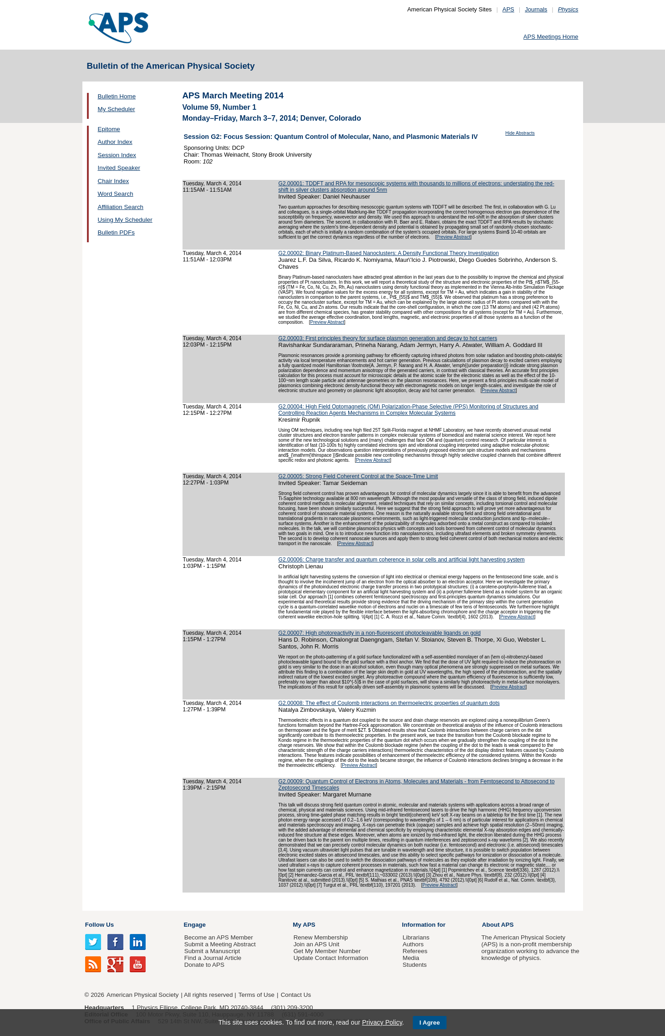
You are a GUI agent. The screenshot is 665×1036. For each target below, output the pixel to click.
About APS (498, 924)
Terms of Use (256, 994)
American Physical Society (142, 994)
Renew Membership (321, 937)
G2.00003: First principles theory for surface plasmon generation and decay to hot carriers (388, 338)
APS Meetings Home (551, 36)
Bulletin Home (117, 96)
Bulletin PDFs (116, 232)
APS (508, 9)
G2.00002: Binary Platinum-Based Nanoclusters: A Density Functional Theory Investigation (389, 253)
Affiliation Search (121, 207)
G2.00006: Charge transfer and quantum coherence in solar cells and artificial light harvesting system (402, 559)
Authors (412, 944)
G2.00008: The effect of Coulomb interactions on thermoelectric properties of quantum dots (389, 703)
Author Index (115, 141)
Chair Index (113, 181)
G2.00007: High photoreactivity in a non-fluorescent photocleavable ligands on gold (380, 633)
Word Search (115, 193)
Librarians (415, 937)
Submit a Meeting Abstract (220, 944)
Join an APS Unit (317, 944)
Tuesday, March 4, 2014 (212, 183)
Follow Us (99, 924)
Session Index (117, 155)
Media (410, 957)
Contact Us (296, 994)
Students (414, 964)
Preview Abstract (453, 237)
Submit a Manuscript (212, 951)
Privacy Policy (382, 1022)
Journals (536, 9)
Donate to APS (204, 964)
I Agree (430, 1022)
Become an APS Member (218, 937)
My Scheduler (116, 109)
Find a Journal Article (212, 957)
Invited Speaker (119, 167)
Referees (414, 951)
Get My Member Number (327, 951)
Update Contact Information (331, 957)
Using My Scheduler (125, 219)
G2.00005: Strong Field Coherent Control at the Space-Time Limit (358, 476)
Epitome (109, 129)
